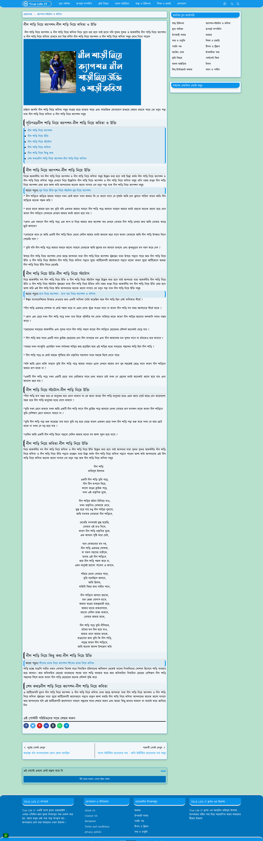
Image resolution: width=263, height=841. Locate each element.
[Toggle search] (238, 4)
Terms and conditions (97, 827)
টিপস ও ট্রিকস (141, 827)
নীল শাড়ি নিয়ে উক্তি (38, 136)
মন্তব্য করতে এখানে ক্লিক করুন (95, 779)
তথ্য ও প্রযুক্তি (141, 832)
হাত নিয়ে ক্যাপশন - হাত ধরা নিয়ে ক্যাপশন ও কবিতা (67, 294)
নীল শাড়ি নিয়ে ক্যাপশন (40, 131)
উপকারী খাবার (141, 816)
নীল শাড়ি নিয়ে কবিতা (39, 147)
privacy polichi (93, 832)
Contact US (91, 816)
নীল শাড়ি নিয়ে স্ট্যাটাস (40, 142)
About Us (90, 810)
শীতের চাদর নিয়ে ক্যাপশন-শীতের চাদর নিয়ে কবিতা (66, 663)
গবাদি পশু (139, 821)
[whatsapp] (225, 4)
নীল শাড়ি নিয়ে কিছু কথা (40, 153)
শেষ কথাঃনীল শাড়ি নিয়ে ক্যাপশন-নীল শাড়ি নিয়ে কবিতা (57, 159)
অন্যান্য (137, 810)
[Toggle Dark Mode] (232, 4)
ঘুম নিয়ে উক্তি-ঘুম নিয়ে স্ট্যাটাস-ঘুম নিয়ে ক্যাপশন (64, 191)
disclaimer (90, 821)
